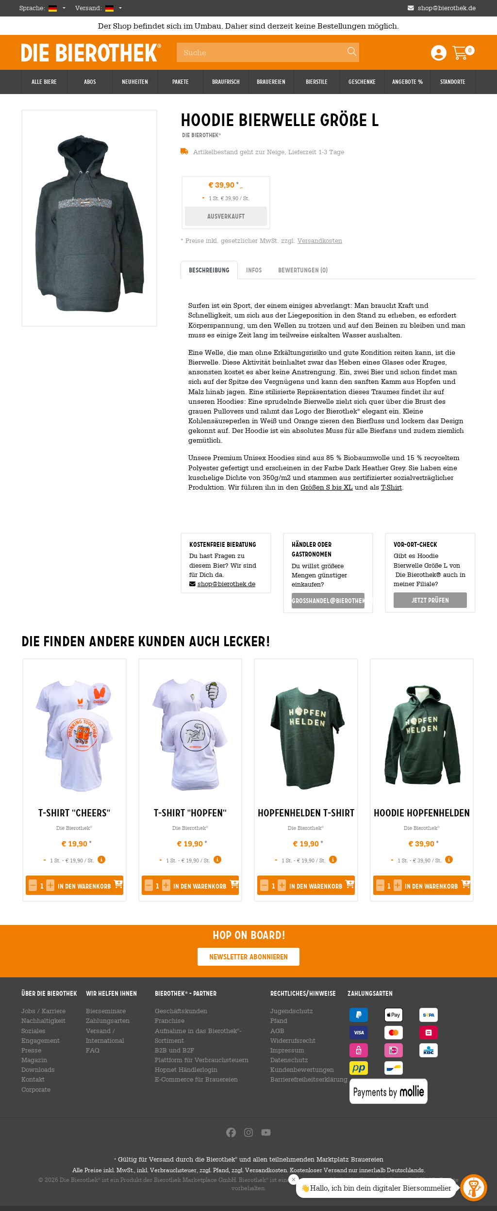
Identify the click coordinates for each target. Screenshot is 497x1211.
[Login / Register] (439, 56)
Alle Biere (44, 82)
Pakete (180, 82)
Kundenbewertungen (297, 1069)
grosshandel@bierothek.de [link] (328, 601)
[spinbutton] (41, 886)
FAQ (92, 1040)
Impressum (283, 1050)
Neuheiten (135, 82)
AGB (274, 1030)
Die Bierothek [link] (201, 135)
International (132, 1030)
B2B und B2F (173, 1040)
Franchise (169, 1020)
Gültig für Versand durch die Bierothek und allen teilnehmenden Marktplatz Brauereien (248, 1165)
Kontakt (32, 1069)
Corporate (35, 1079)
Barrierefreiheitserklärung (305, 1079)
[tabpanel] (328, 402)
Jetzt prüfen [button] (430, 600)
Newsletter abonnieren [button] (248, 956)
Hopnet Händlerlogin (184, 1059)
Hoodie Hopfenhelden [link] (422, 813)
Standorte (452, 82)
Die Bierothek (74, 828)
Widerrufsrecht (289, 1040)
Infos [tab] (254, 270)
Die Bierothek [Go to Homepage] (91, 52)
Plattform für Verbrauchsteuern (199, 1050)
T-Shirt (391, 487)
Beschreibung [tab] (209, 270)
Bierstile (317, 82)
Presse (30, 1040)
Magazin (33, 1050)
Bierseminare (105, 1010)
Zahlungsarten (105, 1020)
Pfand (276, 1020)
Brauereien (271, 82)
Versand (97, 1030)
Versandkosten (320, 240)
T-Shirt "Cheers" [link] (74, 813)
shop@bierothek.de (226, 584)
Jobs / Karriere (41, 1010)
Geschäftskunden (180, 1010)
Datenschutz (285, 1059)
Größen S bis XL (326, 487)
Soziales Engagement (51, 1030)
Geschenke (362, 82)
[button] (33, 885)
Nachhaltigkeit (41, 1020)
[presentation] (464, 780)
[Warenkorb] (466, 56)
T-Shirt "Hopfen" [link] (190, 813)
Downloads (36, 1059)
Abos (90, 82)
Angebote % (407, 82)
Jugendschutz (287, 1010)
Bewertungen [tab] (303, 270)
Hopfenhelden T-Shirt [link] (306, 813)
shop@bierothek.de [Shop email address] (447, 8)
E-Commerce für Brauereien (195, 1069)
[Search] (347, 52)
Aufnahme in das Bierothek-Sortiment (209, 1030)
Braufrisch (226, 82)
